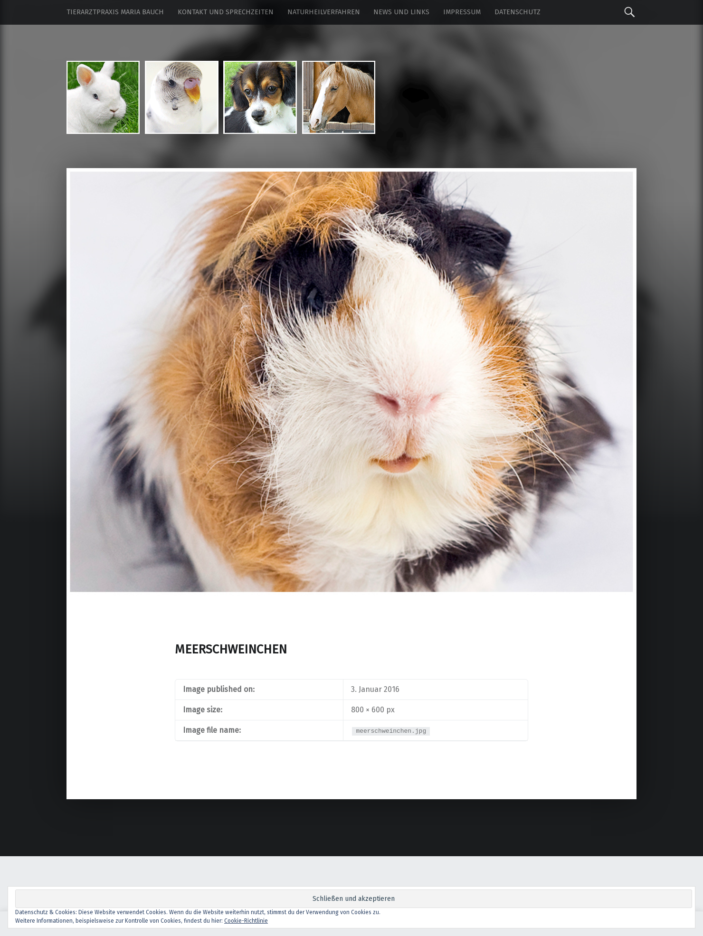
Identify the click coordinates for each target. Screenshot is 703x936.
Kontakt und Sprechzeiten (226, 12)
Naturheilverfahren (323, 12)
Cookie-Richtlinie (246, 920)
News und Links (401, 12)
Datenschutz (517, 12)
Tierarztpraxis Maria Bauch (115, 12)
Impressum (462, 12)
